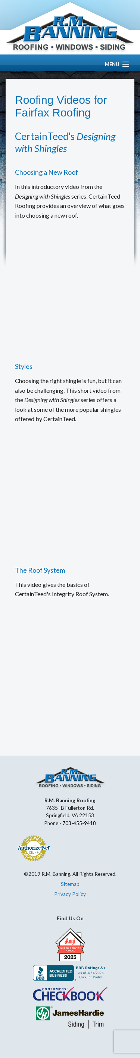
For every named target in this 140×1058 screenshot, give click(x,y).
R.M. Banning (70, 33)
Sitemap (70, 884)
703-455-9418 (79, 823)
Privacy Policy (70, 894)
